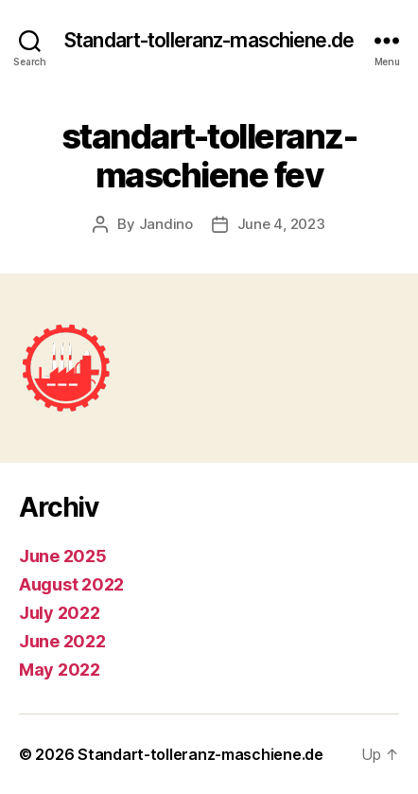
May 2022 (59, 669)
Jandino (166, 224)
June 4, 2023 (281, 224)
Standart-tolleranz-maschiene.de (209, 40)
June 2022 (62, 641)
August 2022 (71, 584)
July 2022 (59, 613)
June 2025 (63, 556)
